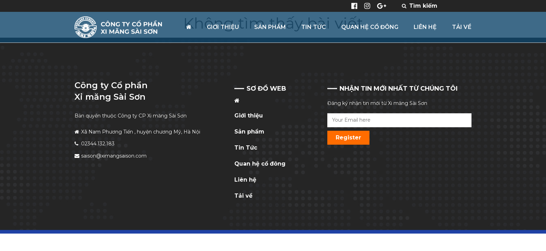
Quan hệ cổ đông (260, 163)
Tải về (243, 195)
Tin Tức (245, 147)
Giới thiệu (248, 115)
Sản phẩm (249, 131)
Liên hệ (245, 179)
